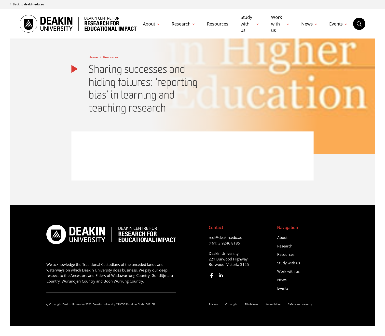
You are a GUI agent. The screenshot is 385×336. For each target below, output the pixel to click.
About (149, 24)
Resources (217, 24)
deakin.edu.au (34, 4)
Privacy (213, 304)
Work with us (276, 23)
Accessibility (273, 304)
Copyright (231, 304)
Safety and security (300, 304)
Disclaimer (251, 304)
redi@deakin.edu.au (225, 237)
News (307, 24)
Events (336, 24)
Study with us (246, 23)
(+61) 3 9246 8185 (224, 243)
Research (181, 24)
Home (93, 57)
